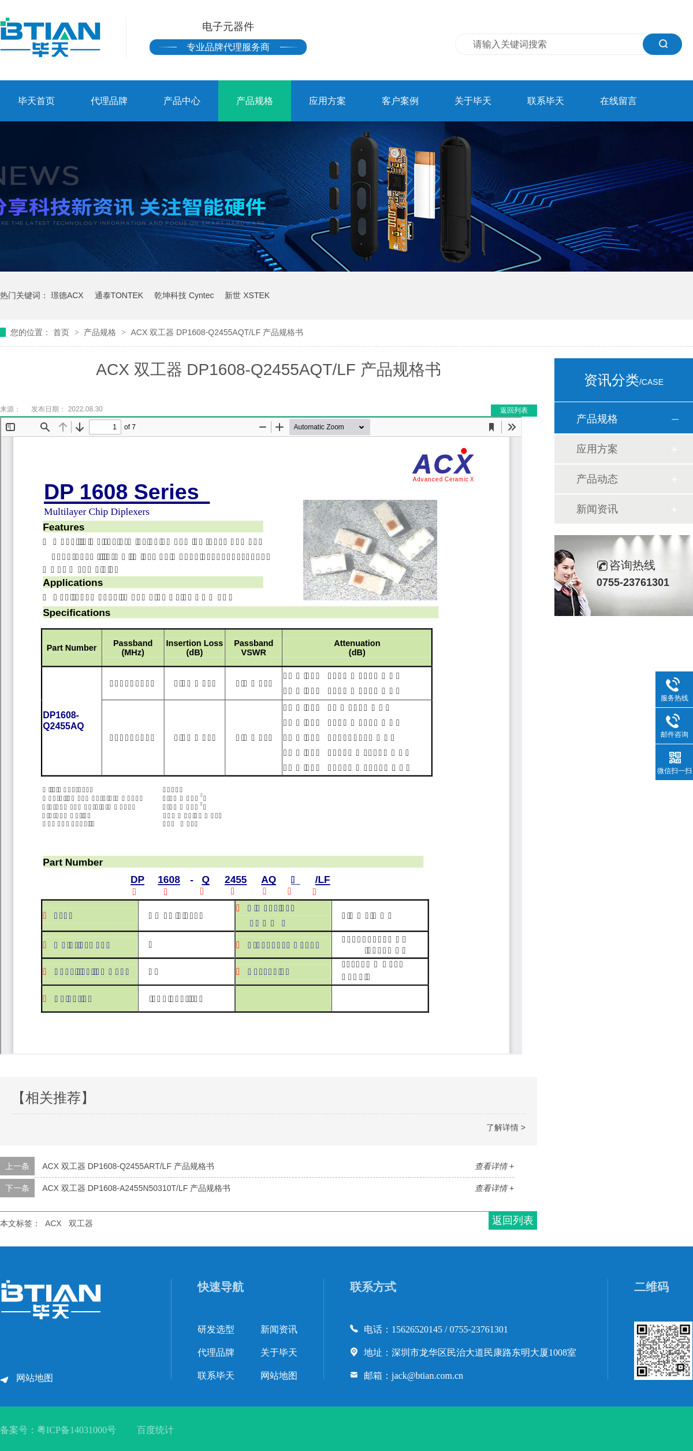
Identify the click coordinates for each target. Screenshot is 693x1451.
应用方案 (327, 101)
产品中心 (181, 101)
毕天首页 (36, 101)
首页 (62, 332)
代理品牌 (109, 101)
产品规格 (254, 101)
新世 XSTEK (247, 295)
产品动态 (597, 479)
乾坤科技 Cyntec (184, 295)
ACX (53, 1223)
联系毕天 (545, 101)
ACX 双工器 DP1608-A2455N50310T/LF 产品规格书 (136, 1188)
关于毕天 (472, 101)
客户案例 (400, 101)
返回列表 (514, 410)
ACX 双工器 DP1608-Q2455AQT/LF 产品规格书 (217, 332)
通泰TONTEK (119, 295)
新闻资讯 (597, 509)
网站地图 (34, 1378)
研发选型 (216, 1329)
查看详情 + (494, 1166)
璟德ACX (67, 295)
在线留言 (618, 101)
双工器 (81, 1223)
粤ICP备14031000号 (76, 1430)
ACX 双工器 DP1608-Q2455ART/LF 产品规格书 (128, 1166)
